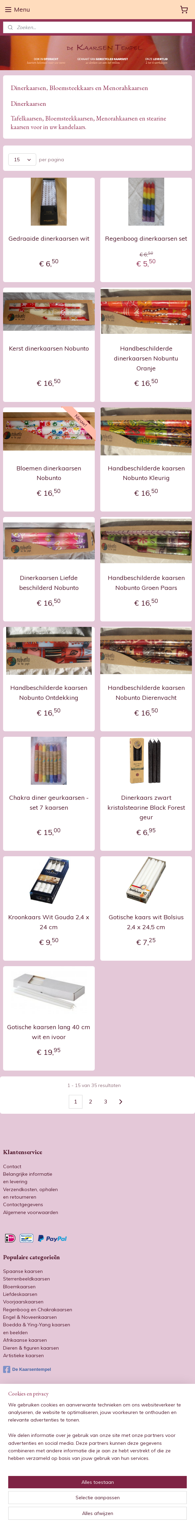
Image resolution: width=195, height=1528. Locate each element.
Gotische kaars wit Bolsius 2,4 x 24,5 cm (146, 922)
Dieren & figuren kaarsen (31, 1348)
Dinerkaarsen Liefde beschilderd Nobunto (49, 583)
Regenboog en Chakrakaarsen (37, 1309)
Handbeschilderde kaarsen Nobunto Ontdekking (48, 693)
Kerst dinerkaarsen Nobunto (49, 348)
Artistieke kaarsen (23, 1355)
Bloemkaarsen (19, 1287)
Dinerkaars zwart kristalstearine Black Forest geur (146, 807)
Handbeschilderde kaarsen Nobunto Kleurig (146, 473)
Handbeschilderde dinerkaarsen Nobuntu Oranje (146, 358)
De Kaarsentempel (27, 1369)
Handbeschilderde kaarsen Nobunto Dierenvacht (146, 693)
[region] (97, 1434)
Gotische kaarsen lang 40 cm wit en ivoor (48, 1032)
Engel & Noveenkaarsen (30, 1317)
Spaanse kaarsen (23, 1271)
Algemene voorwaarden (30, 1212)
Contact (12, 1166)
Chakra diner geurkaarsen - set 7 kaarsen (49, 802)
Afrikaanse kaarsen (25, 1340)
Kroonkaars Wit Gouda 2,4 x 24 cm (48, 922)
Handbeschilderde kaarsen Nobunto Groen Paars (146, 583)
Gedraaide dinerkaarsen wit (49, 238)
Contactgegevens (23, 1204)
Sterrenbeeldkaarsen (26, 1279)
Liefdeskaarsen (20, 1294)
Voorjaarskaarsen (23, 1302)
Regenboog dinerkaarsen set (146, 238)
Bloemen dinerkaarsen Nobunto (48, 473)
